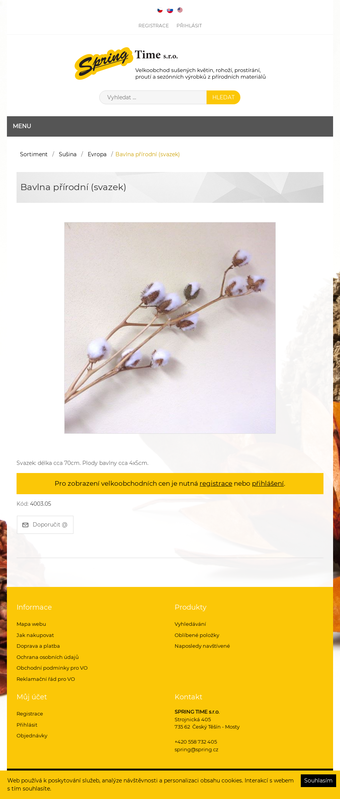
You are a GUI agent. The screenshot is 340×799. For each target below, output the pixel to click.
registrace (216, 483)
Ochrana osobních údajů (48, 657)
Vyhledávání (190, 624)
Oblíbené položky (197, 635)
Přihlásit (189, 25)
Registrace (153, 25)
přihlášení (268, 483)
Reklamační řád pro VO (46, 679)
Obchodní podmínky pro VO (52, 668)
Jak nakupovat (35, 635)
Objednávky (32, 735)
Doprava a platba (38, 646)
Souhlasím (318, 780)
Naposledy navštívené (202, 646)
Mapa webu (31, 624)
